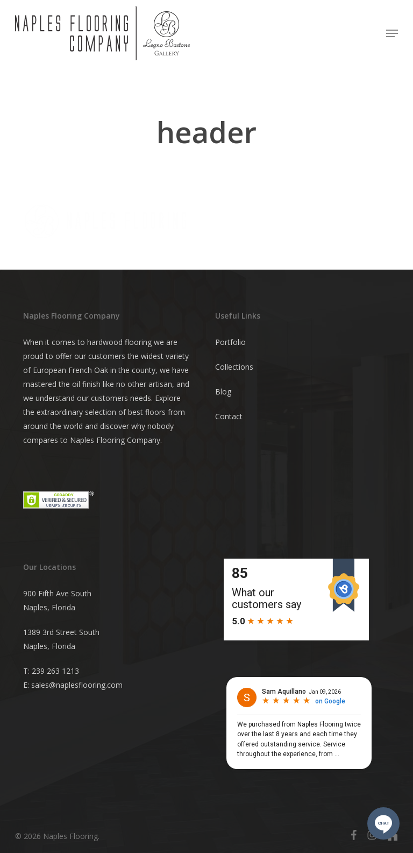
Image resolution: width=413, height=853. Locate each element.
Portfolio (230, 342)
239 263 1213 (55, 671)
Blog (223, 391)
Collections (234, 367)
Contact (229, 416)
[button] (392, 33)
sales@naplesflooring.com (77, 685)
